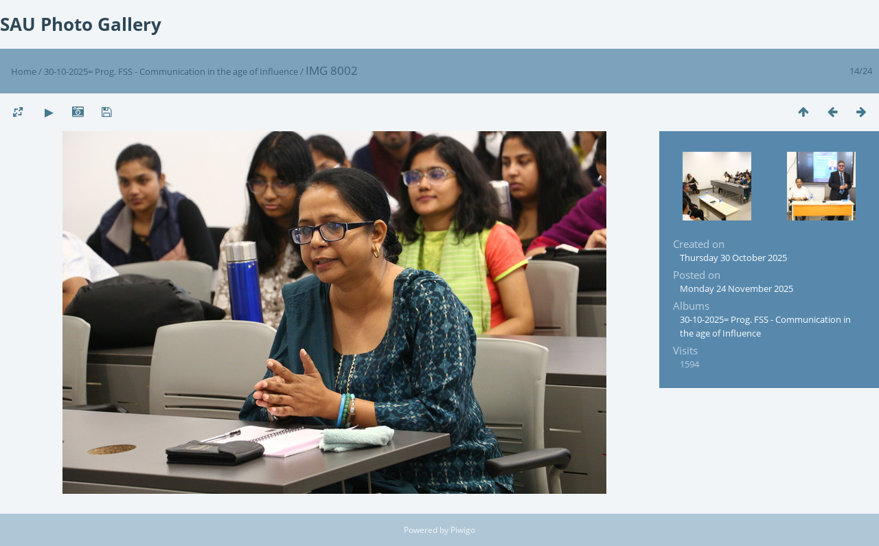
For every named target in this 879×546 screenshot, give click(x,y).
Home (23, 71)
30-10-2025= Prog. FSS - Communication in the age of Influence (171, 71)
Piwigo (462, 530)
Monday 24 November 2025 (736, 288)
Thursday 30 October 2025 (733, 257)
